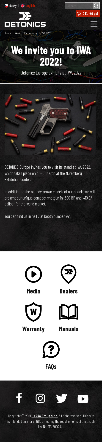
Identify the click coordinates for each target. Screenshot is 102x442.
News (17, 33)
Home (8, 33)
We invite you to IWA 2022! (37, 33)
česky (11, 5)
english (28, 5)
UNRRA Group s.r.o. (45, 415)
